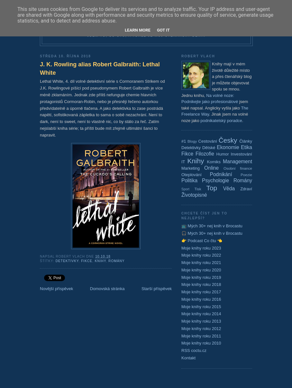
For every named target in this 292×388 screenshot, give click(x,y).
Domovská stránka (107, 288)
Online (211, 168)
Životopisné (194, 195)
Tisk (198, 189)
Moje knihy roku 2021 (201, 262)
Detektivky (67, 261)
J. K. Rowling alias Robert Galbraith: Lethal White (100, 68)
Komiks (214, 161)
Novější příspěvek (56, 288)
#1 (183, 141)
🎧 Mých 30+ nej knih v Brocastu (211, 233)
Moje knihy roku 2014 (201, 313)
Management (237, 161)
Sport (185, 189)
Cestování (207, 141)
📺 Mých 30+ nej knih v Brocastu (211, 225)
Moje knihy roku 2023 (201, 248)
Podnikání (221, 174)
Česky (228, 140)
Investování (241, 154)
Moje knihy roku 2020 (201, 270)
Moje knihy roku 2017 (201, 291)
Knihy (100, 261)
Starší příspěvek (156, 288)
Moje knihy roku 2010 (201, 343)
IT (183, 161)
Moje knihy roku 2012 (201, 328)
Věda (229, 188)
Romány (116, 261)
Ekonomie (228, 147)
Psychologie (215, 180)
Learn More (138, 30)
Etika (246, 147)
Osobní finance (238, 168)
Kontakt (188, 357)
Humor (222, 154)
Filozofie (205, 153)
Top (211, 188)
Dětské (208, 147)
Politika (189, 180)
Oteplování (191, 174)
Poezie (246, 175)
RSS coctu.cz (193, 350)
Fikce (86, 261)
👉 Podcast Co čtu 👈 (201, 240)
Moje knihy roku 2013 (201, 321)
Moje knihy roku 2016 (201, 299)
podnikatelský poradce (221, 120)
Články (245, 141)
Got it (163, 30)
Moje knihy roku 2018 (201, 284)
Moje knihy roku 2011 (201, 336)
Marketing (190, 168)
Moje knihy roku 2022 (201, 255)
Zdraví (246, 188)
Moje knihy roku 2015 (201, 306)
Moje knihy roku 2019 (201, 277)
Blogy (192, 141)
